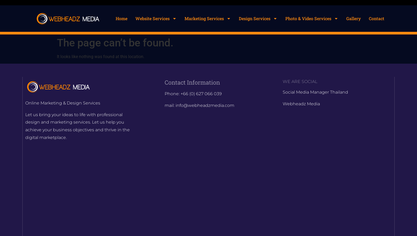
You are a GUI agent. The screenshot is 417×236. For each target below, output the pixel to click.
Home (121, 18)
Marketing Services (208, 18)
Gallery (353, 18)
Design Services (258, 18)
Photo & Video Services (311, 18)
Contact (376, 18)
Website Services (156, 18)
